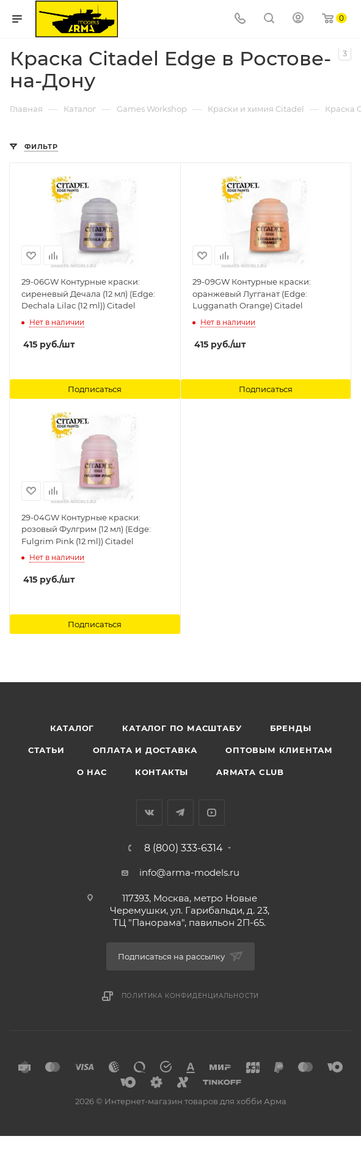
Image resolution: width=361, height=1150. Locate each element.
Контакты (161, 772)
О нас (92, 772)
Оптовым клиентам (279, 750)
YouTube (212, 812)
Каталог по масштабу (181, 728)
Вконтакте (149, 812)
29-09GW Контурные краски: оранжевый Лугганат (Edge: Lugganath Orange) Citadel (251, 293)
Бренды (291, 728)
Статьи (46, 750)
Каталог (72, 728)
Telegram (180, 812)
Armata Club (250, 772)
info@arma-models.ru (189, 872)
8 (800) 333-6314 (183, 848)
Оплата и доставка (145, 750)
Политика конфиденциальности (191, 996)
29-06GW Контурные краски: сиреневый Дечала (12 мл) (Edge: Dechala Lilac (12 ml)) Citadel (88, 293)
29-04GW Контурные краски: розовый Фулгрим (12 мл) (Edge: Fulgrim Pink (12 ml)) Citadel (86, 529)
